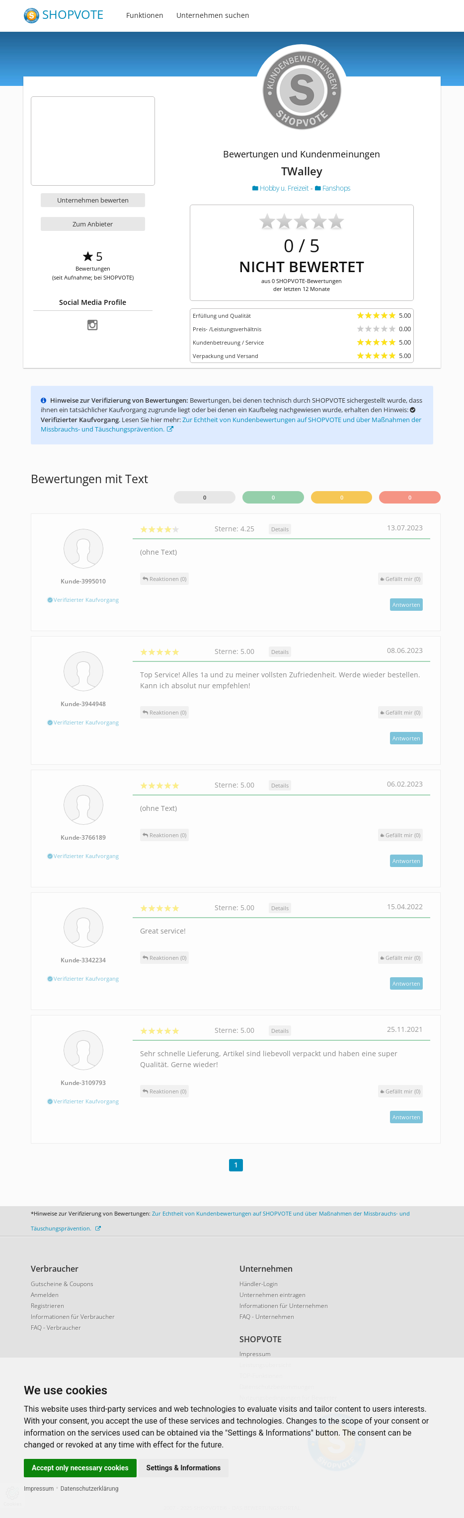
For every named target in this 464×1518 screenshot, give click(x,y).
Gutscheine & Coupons (62, 1284)
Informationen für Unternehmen (283, 1305)
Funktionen (144, 15)
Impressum (39, 1488)
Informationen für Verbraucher (73, 1316)
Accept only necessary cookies (80, 1468)
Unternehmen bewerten (93, 200)
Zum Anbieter (93, 223)
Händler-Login (258, 1284)
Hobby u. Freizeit (281, 188)
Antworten (406, 604)
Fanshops (333, 188)
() (400, 578)
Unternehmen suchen (212, 15)
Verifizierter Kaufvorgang (83, 599)
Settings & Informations (184, 1468)
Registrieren (47, 1305)
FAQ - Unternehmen (266, 1316)
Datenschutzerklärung (90, 1488)
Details (280, 529)
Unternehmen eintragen (272, 1295)
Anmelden (45, 1295)
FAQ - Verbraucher (56, 1327)
